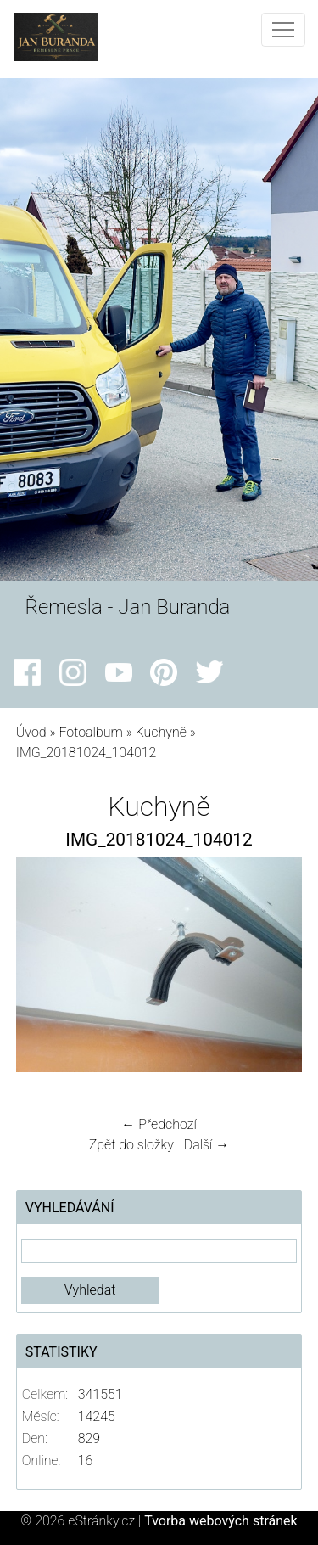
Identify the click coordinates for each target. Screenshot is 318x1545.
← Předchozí (158, 1124)
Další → (207, 1145)
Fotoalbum (90, 732)
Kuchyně (161, 732)
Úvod (31, 732)
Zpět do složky (131, 1145)
